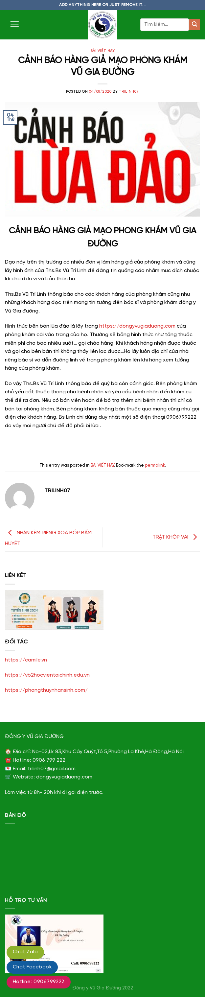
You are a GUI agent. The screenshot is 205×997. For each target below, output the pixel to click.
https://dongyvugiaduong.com (137, 326)
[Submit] (194, 24)
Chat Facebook (32, 967)
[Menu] (14, 24)
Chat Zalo (25, 952)
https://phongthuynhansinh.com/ (46, 690)
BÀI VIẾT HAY (102, 51)
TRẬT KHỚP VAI (176, 537)
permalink (155, 465)
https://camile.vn (26, 660)
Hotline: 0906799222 (38, 982)
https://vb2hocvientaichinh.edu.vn (47, 675)
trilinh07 (129, 92)
